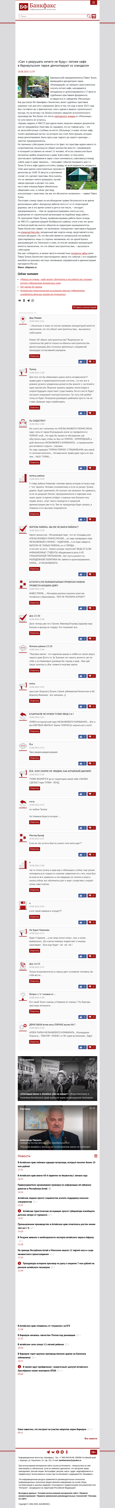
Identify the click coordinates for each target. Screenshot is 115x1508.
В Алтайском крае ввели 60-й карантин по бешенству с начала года (52, 1175)
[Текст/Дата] (94, 16)
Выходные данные (27, 1493)
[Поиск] (89, 16)
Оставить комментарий (84, 307)
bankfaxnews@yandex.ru (70, 1460)
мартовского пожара (64, 116)
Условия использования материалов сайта (58, 1493)
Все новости (91, 1438)
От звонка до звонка (31, 286)
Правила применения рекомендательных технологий (62, 1496)
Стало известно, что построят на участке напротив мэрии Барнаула (52, 1429)
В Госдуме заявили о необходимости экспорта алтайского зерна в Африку (56, 1237)
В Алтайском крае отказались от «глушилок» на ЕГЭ (44, 1325)
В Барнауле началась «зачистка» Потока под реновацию (46, 1335)
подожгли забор (79, 253)
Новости (24, 1156)
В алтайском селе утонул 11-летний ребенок (41, 1344)
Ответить (34, 356)
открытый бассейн (30, 232)
